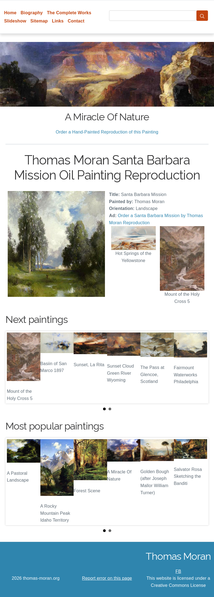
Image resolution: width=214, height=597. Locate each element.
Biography (32, 12)
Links (58, 21)
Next (200, 367)
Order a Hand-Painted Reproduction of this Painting (107, 132)
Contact (76, 21)
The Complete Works (69, 12)
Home (10, 12)
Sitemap (39, 21)
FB (178, 571)
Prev (14, 367)
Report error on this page (107, 578)
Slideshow (15, 21)
